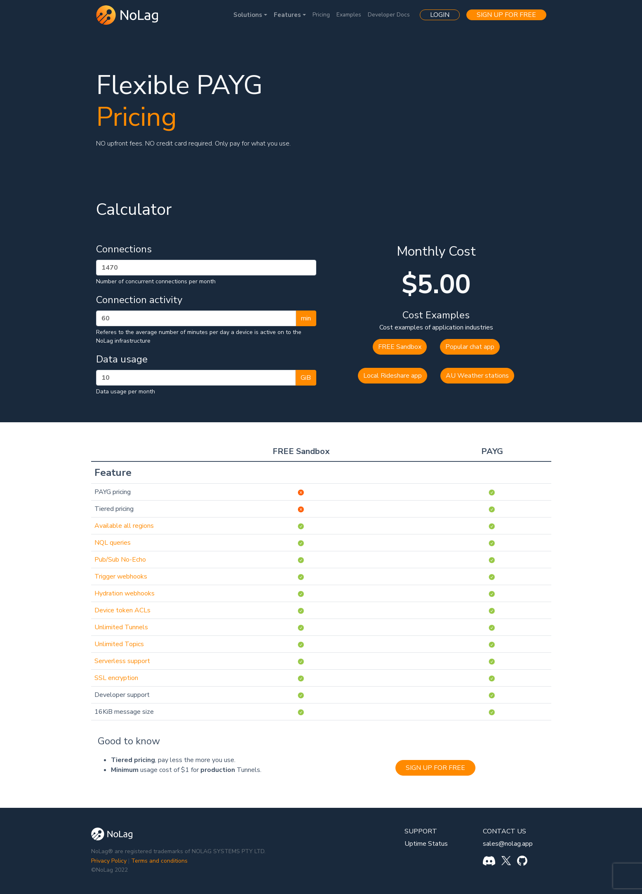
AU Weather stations (477, 375)
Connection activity (139, 299)
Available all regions (124, 525)
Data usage (122, 359)
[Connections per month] (206, 267)
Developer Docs (389, 15)
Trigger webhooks (120, 576)
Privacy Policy (109, 861)
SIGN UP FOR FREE (506, 14)
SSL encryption (116, 677)
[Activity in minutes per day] (196, 318)
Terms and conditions (159, 861)
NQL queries (112, 542)
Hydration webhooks (124, 593)
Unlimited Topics (119, 644)
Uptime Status (426, 843)
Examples (348, 15)
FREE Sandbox (399, 346)
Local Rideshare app (392, 375)
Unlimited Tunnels (121, 627)
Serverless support (122, 661)
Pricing (321, 15)
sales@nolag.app (508, 843)
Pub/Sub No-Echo (120, 559)
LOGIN (439, 14)
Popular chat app (469, 346)
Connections (124, 249)
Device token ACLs (122, 610)
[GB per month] (196, 378)
